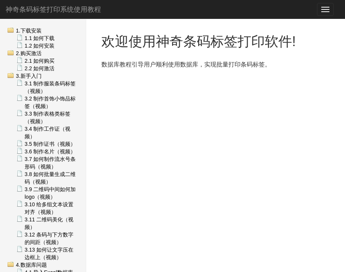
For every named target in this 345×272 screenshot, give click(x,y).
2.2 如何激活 (39, 68)
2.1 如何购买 (39, 61)
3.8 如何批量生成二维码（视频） (50, 178)
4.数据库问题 (31, 265)
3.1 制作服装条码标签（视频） (50, 87)
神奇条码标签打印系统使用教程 (53, 9)
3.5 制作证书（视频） (50, 144)
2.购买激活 (29, 53)
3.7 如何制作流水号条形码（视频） (50, 163)
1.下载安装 (29, 31)
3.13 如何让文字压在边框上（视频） (49, 253)
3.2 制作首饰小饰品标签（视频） (50, 102)
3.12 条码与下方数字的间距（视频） (49, 238)
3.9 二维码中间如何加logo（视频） (50, 193)
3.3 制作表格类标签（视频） (47, 117)
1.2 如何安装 (39, 46)
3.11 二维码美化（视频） (49, 223)
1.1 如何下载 (39, 38)
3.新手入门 (29, 76)
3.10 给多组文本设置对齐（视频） (49, 208)
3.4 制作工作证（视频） (47, 132)
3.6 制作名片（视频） (50, 151)
